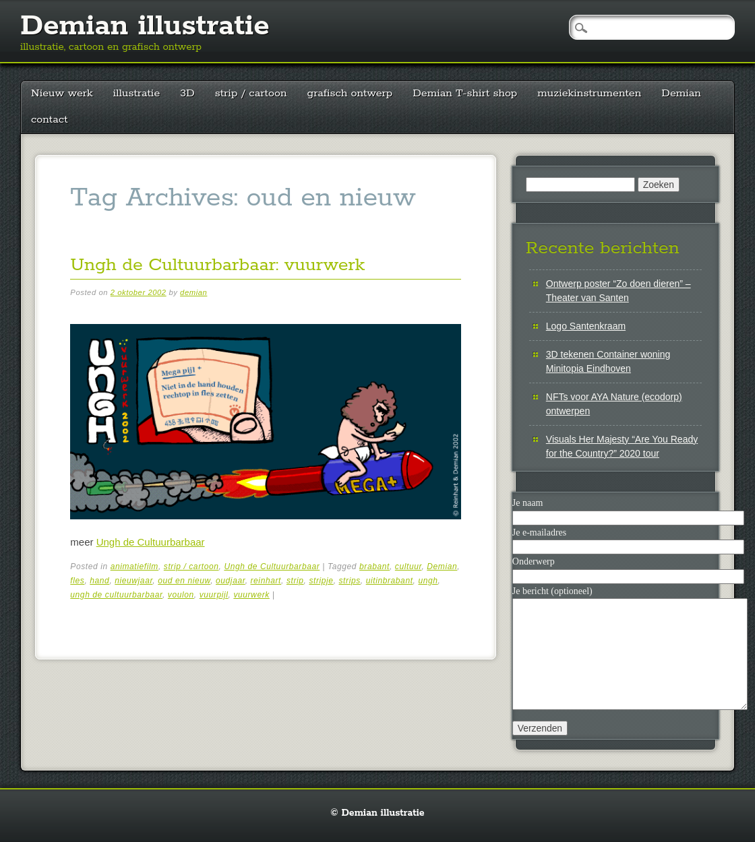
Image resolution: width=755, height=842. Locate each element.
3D (187, 93)
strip (295, 580)
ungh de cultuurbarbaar (116, 595)
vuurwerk (251, 595)
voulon (181, 595)
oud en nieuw (184, 580)
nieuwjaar (133, 580)
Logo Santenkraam (586, 326)
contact (49, 119)
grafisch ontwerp (350, 93)
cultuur (408, 566)
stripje (321, 580)
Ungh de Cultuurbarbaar (150, 542)
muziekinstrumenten (589, 93)
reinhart (266, 580)
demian (193, 292)
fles (77, 580)
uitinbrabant (389, 580)
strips (350, 580)
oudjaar (230, 580)
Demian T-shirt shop (465, 93)
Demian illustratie (145, 26)
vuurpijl (214, 595)
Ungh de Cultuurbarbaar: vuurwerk (217, 265)
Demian (681, 93)
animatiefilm (134, 566)
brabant (374, 566)
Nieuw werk (62, 93)
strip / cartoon (251, 93)
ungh (427, 580)
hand (99, 580)
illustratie (136, 93)
